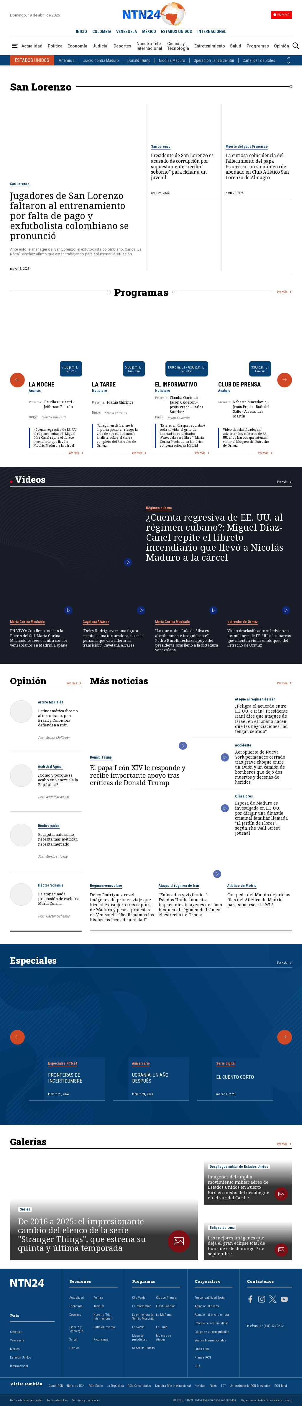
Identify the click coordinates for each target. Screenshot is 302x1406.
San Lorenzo (19, 184)
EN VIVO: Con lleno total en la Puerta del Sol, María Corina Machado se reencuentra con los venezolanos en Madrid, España (39, 637)
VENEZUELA (126, 31)
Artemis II (67, 60)
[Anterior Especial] (17, 1037)
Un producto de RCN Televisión (250, 1386)
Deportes (122, 46)
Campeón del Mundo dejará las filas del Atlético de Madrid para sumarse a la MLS (258, 899)
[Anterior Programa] (17, 380)
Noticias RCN (76, 1386)
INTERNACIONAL (211, 31)
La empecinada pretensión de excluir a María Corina (58, 898)
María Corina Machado (27, 622)
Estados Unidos (20, 1357)
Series (25, 1209)
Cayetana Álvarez (96, 622)
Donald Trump (138, 60)
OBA (198, 1366)
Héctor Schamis (50, 885)
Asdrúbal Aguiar (50, 766)
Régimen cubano (159, 508)
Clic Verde (138, 1298)
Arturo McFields (50, 702)
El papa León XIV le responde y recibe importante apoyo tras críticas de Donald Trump (138, 775)
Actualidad (32, 46)
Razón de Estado (143, 1348)
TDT (223, 1386)
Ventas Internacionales (210, 1340)
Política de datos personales (26, 1400)
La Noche (41, 384)
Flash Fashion (165, 1306)
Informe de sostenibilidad (212, 1323)
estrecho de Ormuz (242, 622)
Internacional (19, 1366)
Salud (235, 46)
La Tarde (104, 384)
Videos (30, 479)
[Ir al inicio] (32, 1292)
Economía (77, 46)
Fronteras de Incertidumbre (65, 1078)
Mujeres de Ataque (163, 1337)
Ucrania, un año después (150, 1078)
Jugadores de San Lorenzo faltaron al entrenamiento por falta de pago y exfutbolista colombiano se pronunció (69, 215)
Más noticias (119, 681)
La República (115, 1386)
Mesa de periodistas (139, 1337)
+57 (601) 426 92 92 (270, 1326)
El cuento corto (235, 1077)
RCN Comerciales (139, 1386)
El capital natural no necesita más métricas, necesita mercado (58, 839)
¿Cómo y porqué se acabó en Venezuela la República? (58, 779)
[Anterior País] (288, 57)
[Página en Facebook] (250, 1299)
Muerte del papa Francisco (247, 146)
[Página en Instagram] (261, 1299)
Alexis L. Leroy (56, 856)
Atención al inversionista (212, 1315)
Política (55, 46)
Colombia (16, 1332)
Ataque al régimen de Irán (255, 699)
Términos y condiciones (86, 1400)
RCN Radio (96, 1386)
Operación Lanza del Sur (214, 60)
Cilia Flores (244, 796)
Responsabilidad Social (210, 1298)
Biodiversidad (49, 826)
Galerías (28, 1141)
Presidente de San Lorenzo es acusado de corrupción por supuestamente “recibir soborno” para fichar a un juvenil (182, 167)
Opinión (281, 46)
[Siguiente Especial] (284, 1037)
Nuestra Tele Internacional (149, 46)
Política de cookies (57, 1400)
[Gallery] (151, 380)
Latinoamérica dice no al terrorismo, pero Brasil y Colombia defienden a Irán (58, 718)
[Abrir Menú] (15, 46)
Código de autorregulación (212, 1332)
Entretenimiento (209, 46)
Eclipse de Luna (222, 1228)
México (14, 1349)
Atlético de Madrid (242, 886)
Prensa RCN (203, 1357)
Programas (258, 46)
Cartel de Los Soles (259, 60)
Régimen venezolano (106, 886)
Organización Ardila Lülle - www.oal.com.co (266, 1400)
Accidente (243, 745)
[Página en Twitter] (273, 1299)
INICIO (81, 31)
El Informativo (176, 384)
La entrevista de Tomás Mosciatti (143, 1317)
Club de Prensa (239, 384)
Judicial (101, 46)
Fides (213, 1386)
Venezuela (17, 1340)
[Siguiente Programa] (284, 380)
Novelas (200, 1386)
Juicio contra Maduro (101, 60)
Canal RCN (56, 1386)
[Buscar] (296, 46)
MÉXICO (149, 31)
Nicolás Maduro (172, 60)
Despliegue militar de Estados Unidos (239, 1167)
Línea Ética (202, 1349)
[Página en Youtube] (284, 1299)
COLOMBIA (101, 31)
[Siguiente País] (288, 62)
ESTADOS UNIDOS (176, 31)
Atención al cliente (207, 1306)
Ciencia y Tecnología (178, 46)
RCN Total (280, 1386)
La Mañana (164, 1315)
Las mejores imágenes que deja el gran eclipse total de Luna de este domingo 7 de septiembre (236, 1246)
